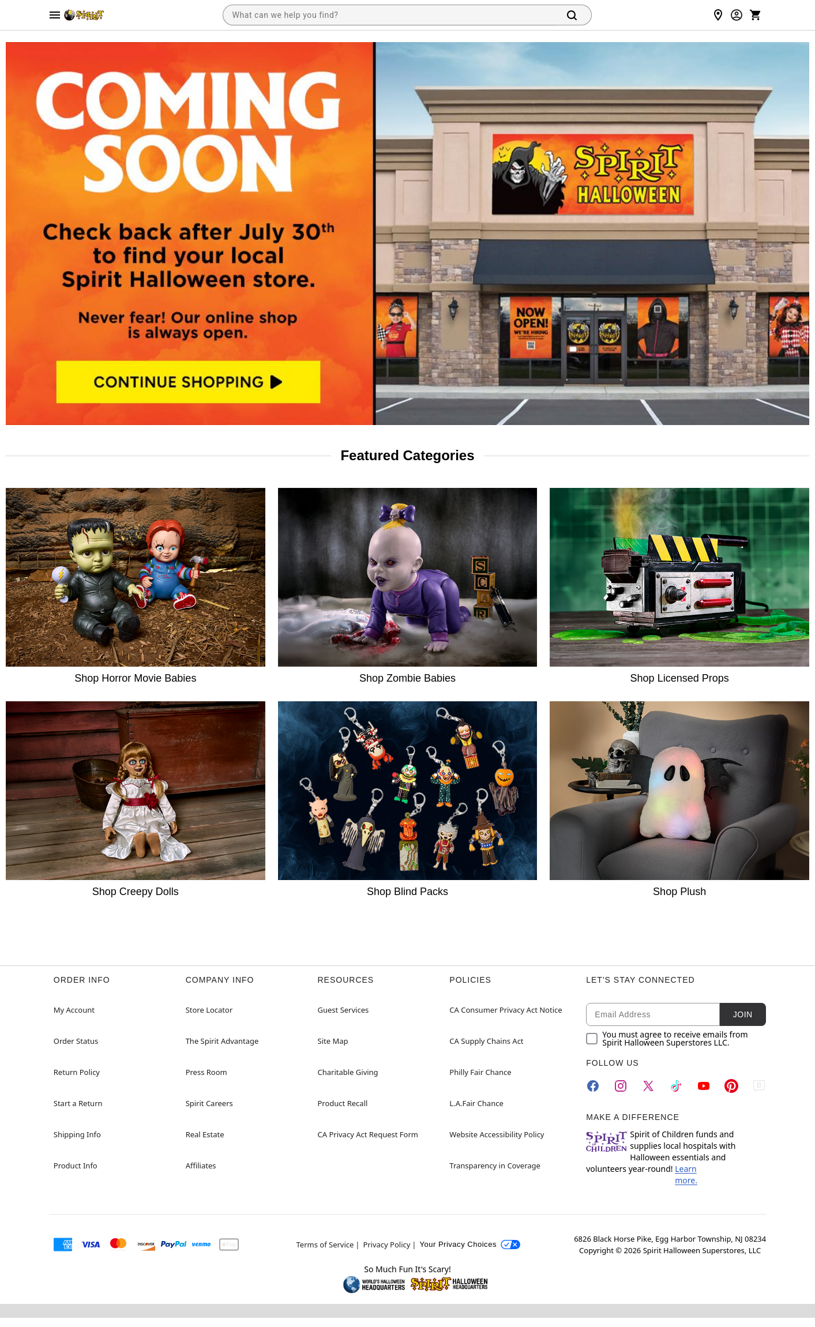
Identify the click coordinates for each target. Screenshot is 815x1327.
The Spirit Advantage (222, 1041)
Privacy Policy (386, 1244)
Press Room (206, 1072)
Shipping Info (77, 1134)
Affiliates (201, 1165)
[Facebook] (593, 1085)
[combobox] (389, 15)
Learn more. (686, 1174)
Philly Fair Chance (480, 1072)
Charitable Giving (348, 1072)
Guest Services (343, 1010)
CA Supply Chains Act (486, 1041)
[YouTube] (704, 1085)
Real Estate (205, 1134)
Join (743, 1014)
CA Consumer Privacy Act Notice (505, 1010)
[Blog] (759, 1085)
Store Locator (209, 1010)
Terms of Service (325, 1244)
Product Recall (343, 1103)
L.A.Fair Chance (476, 1103)
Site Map (333, 1041)
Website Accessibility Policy (496, 1134)
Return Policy (77, 1072)
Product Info (75, 1165)
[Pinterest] (731, 1085)
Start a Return (78, 1103)
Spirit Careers (209, 1103)
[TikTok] (676, 1085)
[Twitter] (648, 1085)
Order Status (76, 1041)
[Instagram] (621, 1085)
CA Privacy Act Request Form (368, 1134)
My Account (74, 1010)
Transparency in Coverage (494, 1165)
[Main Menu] (55, 15)
